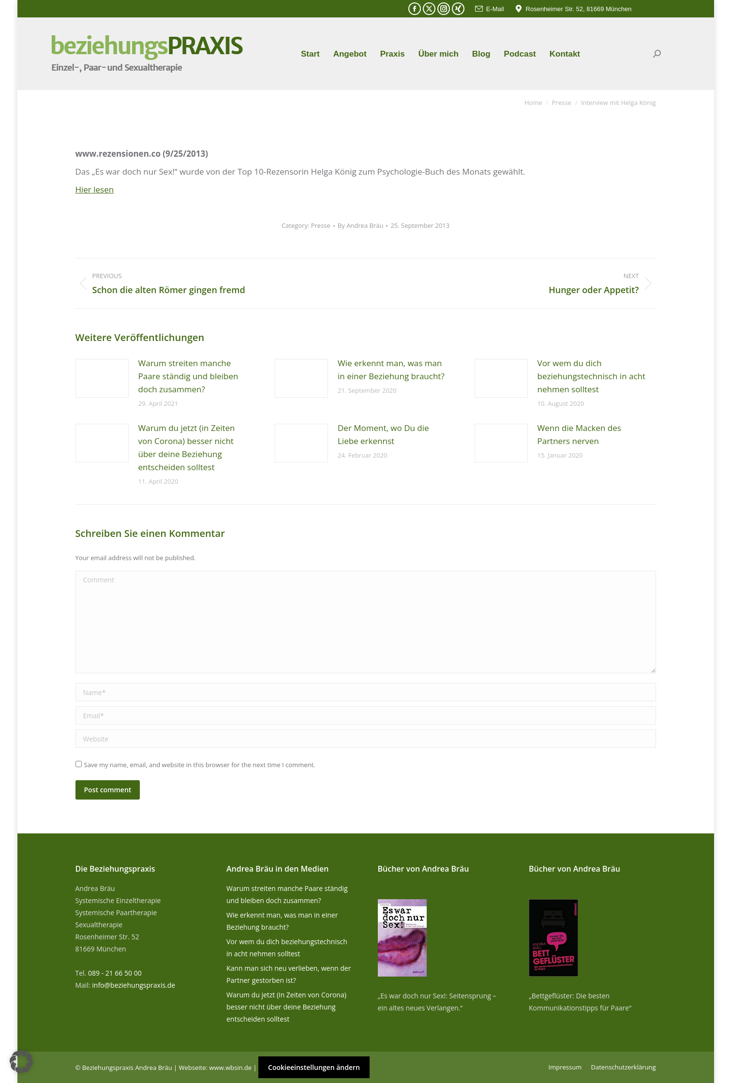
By (361, 225)
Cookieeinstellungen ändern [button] (314, 1067)
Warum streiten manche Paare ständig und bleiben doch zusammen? (188, 376)
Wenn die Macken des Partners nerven (579, 434)
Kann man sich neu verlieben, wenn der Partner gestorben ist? (288, 974)
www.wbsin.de (230, 1067)
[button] (21, 1061)
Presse (320, 225)
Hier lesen (94, 189)
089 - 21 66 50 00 (115, 973)
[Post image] (102, 378)
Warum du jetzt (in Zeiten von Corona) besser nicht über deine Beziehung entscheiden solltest (186, 447)
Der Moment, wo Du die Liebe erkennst (383, 434)
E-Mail (489, 9)
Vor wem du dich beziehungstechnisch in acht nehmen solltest (591, 376)
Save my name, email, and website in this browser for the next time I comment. (199, 764)
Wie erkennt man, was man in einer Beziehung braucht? (391, 369)
